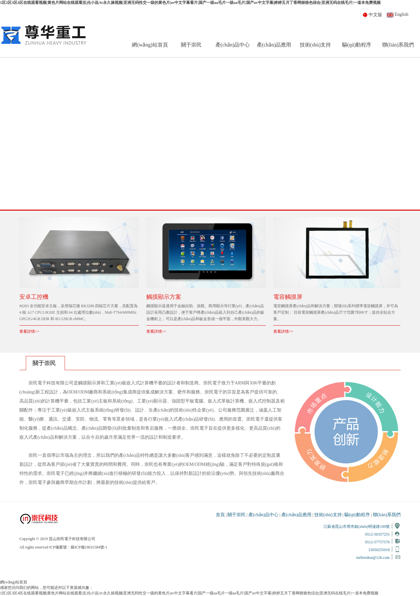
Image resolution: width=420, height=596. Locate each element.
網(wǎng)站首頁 (150, 44)
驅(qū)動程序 (357, 44)
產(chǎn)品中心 (232, 44)
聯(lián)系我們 (398, 44)
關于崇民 (191, 44)
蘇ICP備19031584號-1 (89, 547)
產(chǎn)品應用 (274, 44)
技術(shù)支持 (315, 44)
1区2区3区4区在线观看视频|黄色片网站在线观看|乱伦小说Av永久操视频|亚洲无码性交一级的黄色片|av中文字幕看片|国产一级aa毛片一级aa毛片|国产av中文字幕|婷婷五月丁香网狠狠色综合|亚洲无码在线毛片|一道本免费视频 (190, 2)
